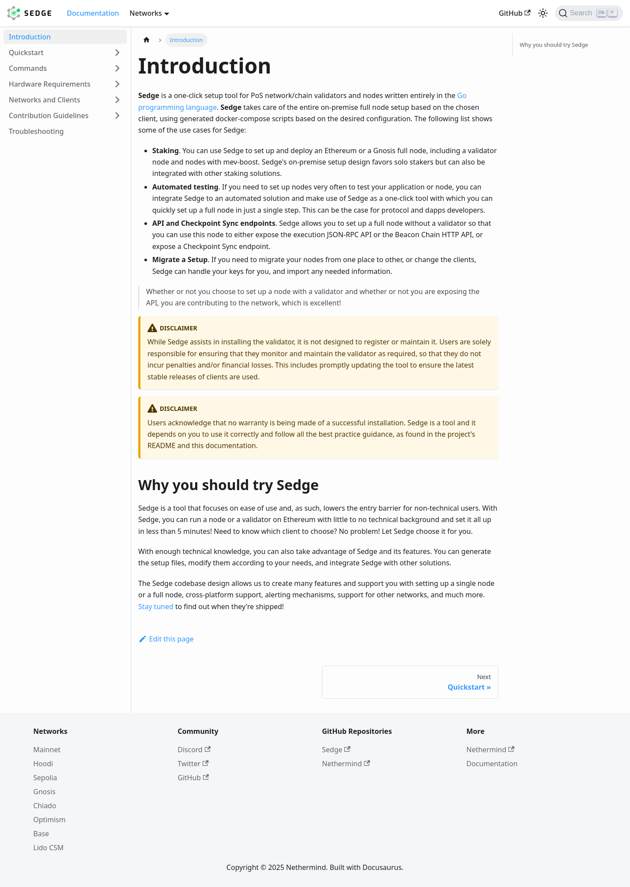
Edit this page (166, 639)
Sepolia (45, 777)
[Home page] (146, 40)
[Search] (589, 13)
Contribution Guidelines (48, 115)
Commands (28, 68)
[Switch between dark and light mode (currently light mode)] (543, 13)
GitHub (514, 13)
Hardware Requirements (50, 84)
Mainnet (46, 749)
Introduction (30, 37)
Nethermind (346, 763)
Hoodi (43, 763)
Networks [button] (146, 13)
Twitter (193, 763)
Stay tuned (155, 606)
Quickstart (26, 52)
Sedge (336, 749)
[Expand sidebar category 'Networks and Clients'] (117, 100)
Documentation (93, 13)
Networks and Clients (44, 100)
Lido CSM (48, 847)
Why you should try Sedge (554, 45)
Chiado (44, 805)
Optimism (49, 819)
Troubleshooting (36, 131)
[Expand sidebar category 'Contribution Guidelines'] (117, 116)
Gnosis (44, 791)
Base (41, 833)
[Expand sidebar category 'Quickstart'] (117, 53)
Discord (194, 749)
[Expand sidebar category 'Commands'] (117, 68)
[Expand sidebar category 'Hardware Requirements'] (117, 84)
